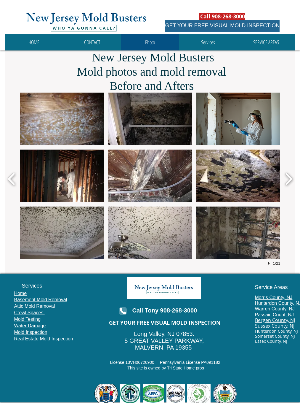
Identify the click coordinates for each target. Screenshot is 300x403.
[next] (288, 178)
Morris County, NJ (274, 297)
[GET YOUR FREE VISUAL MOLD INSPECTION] (222, 26)
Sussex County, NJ (274, 326)
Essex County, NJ (271, 341)
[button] (208, 42)
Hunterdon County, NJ (276, 331)
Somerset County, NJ (275, 336)
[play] (270, 263)
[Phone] (123, 311)
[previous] (11, 178)
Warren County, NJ (275, 308)
